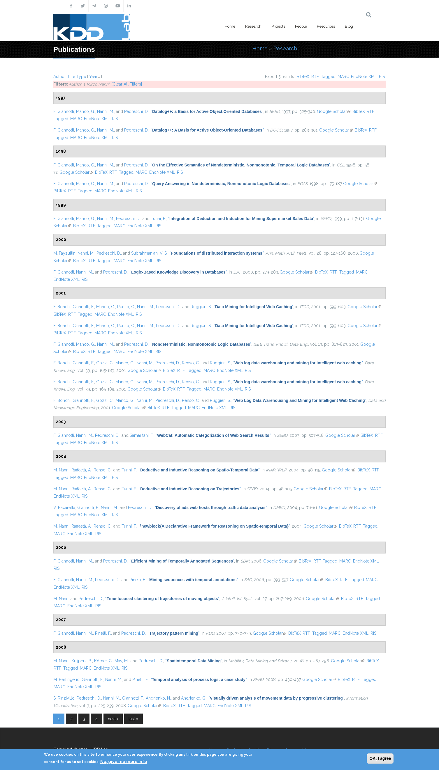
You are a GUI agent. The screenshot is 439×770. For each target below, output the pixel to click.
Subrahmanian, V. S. (149, 253)
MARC (343, 76)
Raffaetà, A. (81, 470)
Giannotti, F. (83, 306)
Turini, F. (158, 218)
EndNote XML (364, 76)
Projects (278, 26)
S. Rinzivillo (64, 698)
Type (81, 76)
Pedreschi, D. (136, 111)
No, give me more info (123, 761)
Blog (349, 26)
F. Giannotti (63, 111)
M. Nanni (61, 470)
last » (133, 718)
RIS (382, 76)
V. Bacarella (64, 507)
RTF (315, 76)
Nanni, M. (105, 111)
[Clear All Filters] (127, 84)
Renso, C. (126, 306)
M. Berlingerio (66, 679)
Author (59, 76)
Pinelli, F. (138, 579)
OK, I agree (380, 758)
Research (253, 26)
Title (71, 76)
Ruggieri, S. (201, 306)
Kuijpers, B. (81, 661)
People (301, 26)
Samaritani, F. (142, 435)
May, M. (122, 661)
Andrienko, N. (158, 698)
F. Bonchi (62, 306)
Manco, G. (85, 111)
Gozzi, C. (104, 363)
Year (93, 76)
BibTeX (303, 76)
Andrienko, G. (193, 698)
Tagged (328, 76)
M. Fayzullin (64, 253)
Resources (326, 26)
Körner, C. (103, 661)
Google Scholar (333, 111)
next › (113, 718)
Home (230, 26)
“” (207, 111)
